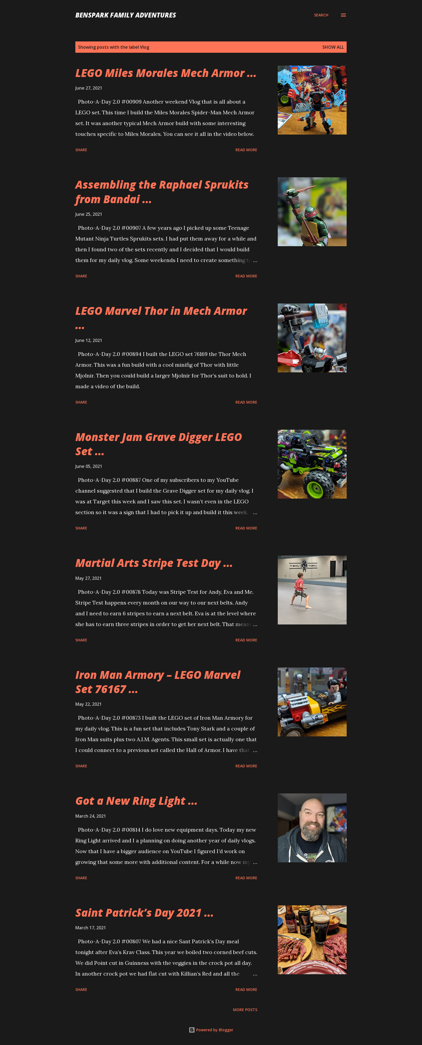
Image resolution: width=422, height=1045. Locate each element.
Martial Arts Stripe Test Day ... (154, 562)
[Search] (321, 15)
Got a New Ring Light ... (136, 800)
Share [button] (81, 149)
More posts (245, 1009)
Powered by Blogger (211, 1029)
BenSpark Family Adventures (125, 14)
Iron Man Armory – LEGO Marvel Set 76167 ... (157, 681)
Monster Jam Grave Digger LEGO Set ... (158, 443)
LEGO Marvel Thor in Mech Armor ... (161, 317)
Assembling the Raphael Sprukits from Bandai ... (162, 191)
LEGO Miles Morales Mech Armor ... (166, 72)
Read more (246, 149)
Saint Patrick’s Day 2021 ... (144, 912)
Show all (333, 47)
